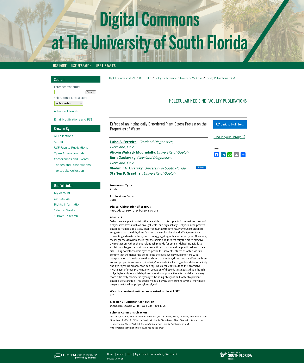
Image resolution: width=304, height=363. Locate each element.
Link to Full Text (229, 124)
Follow (201, 167)
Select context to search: (70, 98)
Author (58, 142)
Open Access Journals (69, 153)
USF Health (145, 77)
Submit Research (66, 216)
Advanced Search (66, 111)
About (120, 354)
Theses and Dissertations (72, 165)
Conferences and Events (71, 159)
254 (233, 77)
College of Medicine (166, 77)
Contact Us (62, 198)
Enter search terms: (67, 87)
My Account (62, 193)
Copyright (119, 358)
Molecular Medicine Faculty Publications (208, 101)
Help (130, 354)
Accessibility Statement (164, 354)
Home (111, 354)
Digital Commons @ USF (122, 77)
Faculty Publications (217, 77)
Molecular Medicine (191, 77)
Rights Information (67, 204)
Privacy (110, 358)
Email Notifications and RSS (73, 119)
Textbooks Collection (69, 170)
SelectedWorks (64, 210)
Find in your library (229, 137)
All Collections (63, 136)
